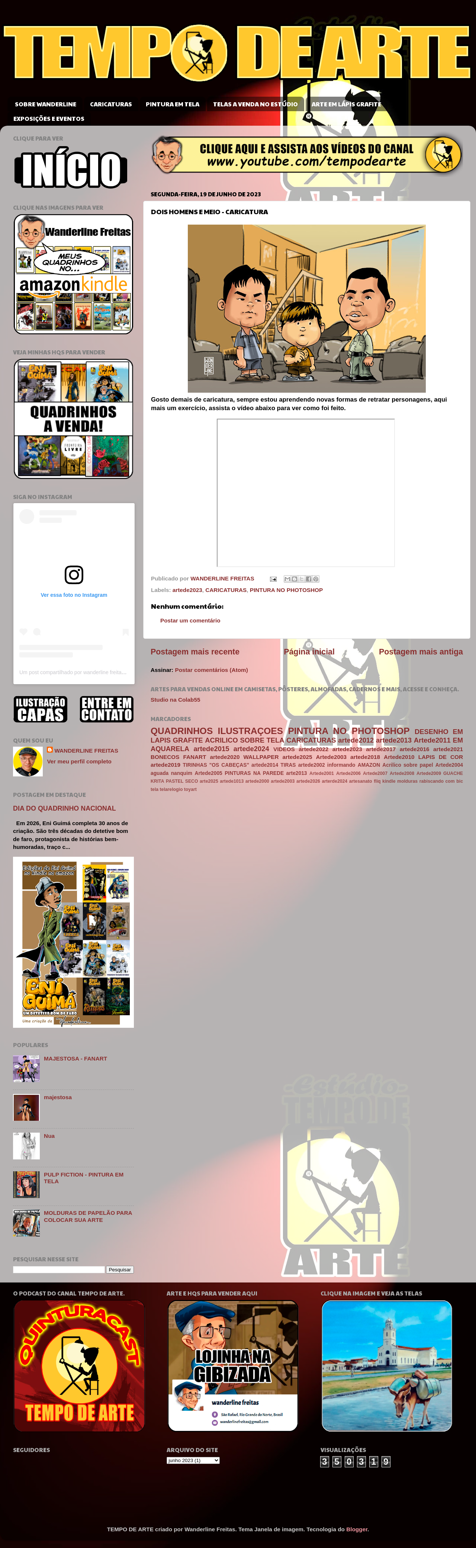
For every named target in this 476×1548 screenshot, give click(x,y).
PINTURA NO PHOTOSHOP (286, 590)
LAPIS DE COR (440, 757)
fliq (377, 781)
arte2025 (209, 781)
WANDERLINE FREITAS (86, 750)
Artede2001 (321, 773)
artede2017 (381, 749)
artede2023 (187, 590)
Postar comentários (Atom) (211, 670)
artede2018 (365, 757)
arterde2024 (334, 781)
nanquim (181, 773)
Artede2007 (375, 773)
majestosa (58, 1097)
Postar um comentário (190, 620)
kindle (388, 781)
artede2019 (165, 765)
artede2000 (257, 781)
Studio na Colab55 (175, 699)
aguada (159, 773)
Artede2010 (399, 757)
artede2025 (297, 757)
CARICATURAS (111, 104)
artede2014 (264, 765)
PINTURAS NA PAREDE (254, 773)
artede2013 (394, 740)
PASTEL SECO (182, 781)
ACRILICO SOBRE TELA (244, 740)
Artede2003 (331, 757)
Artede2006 (348, 773)
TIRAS (288, 765)
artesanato (360, 781)
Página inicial (309, 651)
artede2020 (225, 757)
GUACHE (453, 773)
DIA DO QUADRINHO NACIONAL (64, 808)
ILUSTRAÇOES (250, 731)
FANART (194, 757)
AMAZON (369, 765)
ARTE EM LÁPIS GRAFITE (346, 104)
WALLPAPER (261, 757)
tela (154, 789)
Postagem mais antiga (421, 651)
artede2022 (313, 749)
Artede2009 (428, 773)
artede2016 (415, 749)
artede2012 (356, 740)
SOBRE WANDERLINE (45, 104)
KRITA (157, 781)
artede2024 (251, 749)
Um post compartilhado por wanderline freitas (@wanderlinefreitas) (96, 672)
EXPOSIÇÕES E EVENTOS (48, 118)
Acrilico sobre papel (407, 765)
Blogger (356, 1529)
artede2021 (448, 749)
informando (341, 765)
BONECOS (165, 757)
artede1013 (232, 781)
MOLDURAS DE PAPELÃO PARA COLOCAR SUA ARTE (88, 1216)
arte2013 (296, 773)
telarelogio (171, 789)
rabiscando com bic (441, 781)
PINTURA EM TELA (172, 104)
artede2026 (308, 781)
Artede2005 (208, 773)
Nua (49, 1136)
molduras (407, 781)
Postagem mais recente (195, 651)
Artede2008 (402, 773)
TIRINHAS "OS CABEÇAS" (216, 765)
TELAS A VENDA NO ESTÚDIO (255, 104)
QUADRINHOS (182, 731)
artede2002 (311, 765)
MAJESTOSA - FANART (75, 1058)
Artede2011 (432, 740)
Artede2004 (449, 765)
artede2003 (283, 781)
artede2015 (211, 749)
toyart (190, 789)
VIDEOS (284, 749)
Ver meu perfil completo (79, 761)
